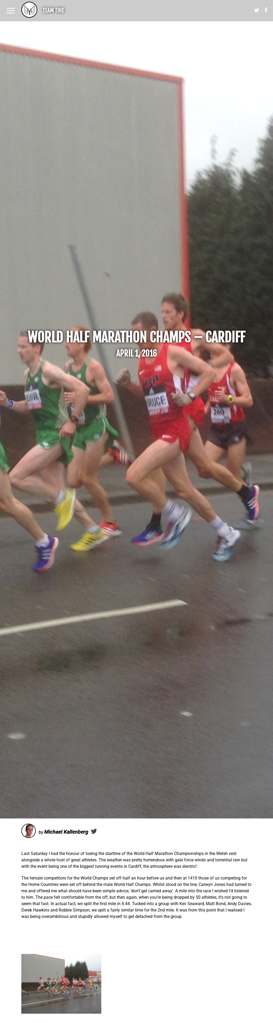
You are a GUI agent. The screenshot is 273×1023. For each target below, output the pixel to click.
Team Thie (53, 10)
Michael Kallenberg (66, 832)
